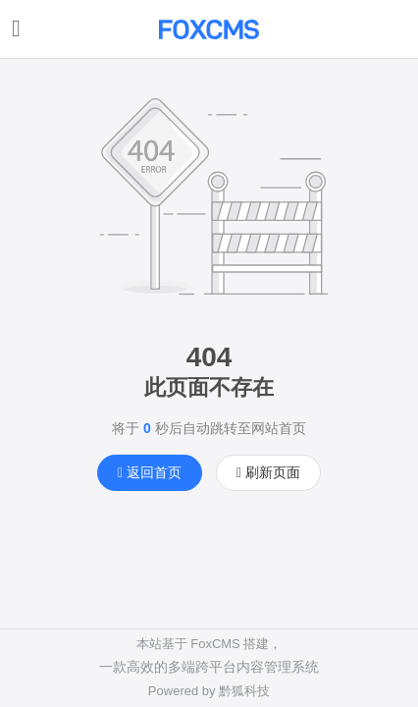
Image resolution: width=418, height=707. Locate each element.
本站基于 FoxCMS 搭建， (209, 643)
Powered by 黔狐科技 (209, 690)
